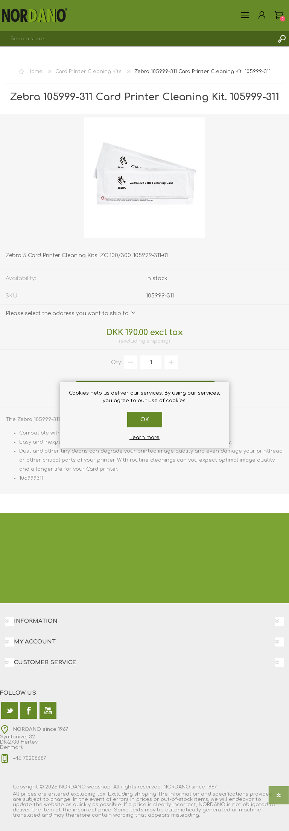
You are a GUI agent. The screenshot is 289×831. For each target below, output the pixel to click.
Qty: (116, 362)
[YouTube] (48, 710)
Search (281, 38)
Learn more (144, 437)
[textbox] (137, 38)
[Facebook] (28, 710)
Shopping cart (278, 15)
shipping (158, 341)
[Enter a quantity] (150, 362)
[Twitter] (9, 710)
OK (144, 419)
